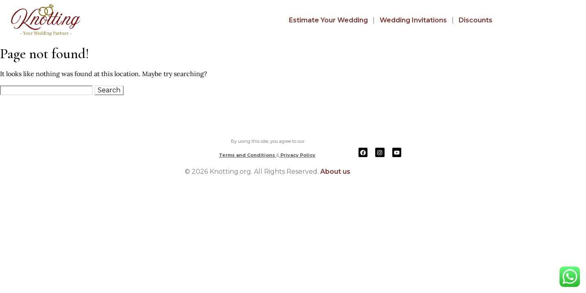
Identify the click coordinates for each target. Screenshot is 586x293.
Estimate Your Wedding (328, 20)
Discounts (475, 20)
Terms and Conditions (247, 155)
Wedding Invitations (413, 20)
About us (335, 171)
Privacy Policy (297, 155)
